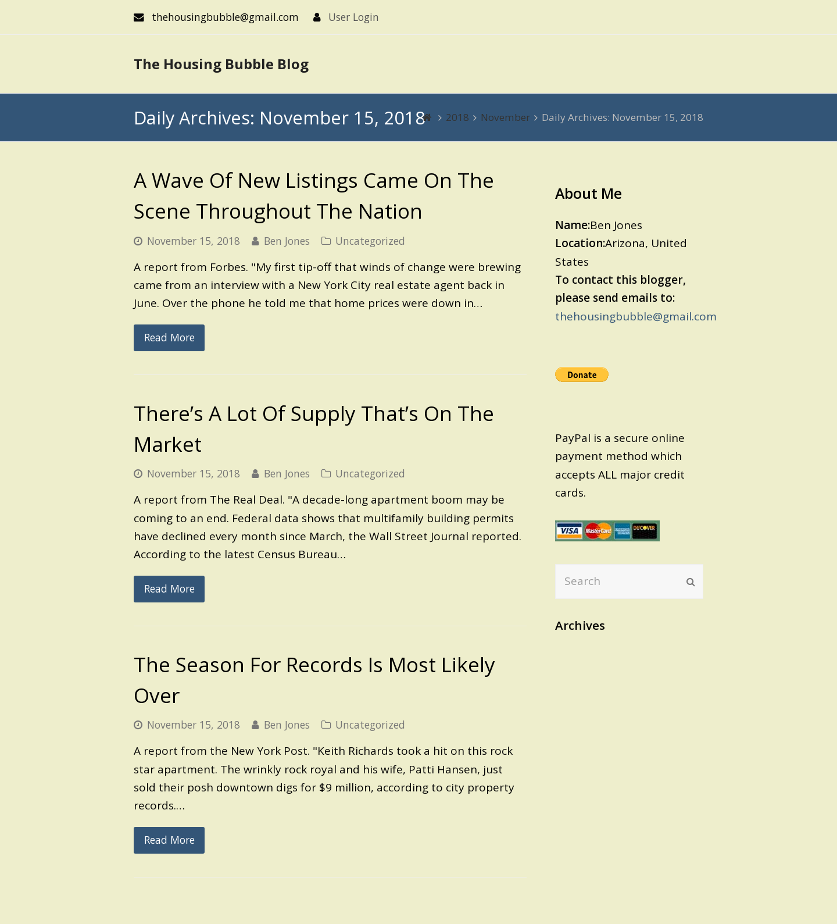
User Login (353, 17)
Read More (169, 337)
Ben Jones (287, 241)
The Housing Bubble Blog (221, 63)
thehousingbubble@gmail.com (636, 316)
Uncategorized (370, 241)
